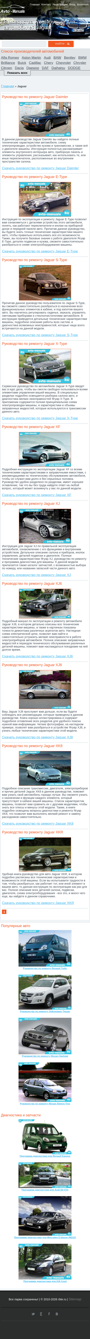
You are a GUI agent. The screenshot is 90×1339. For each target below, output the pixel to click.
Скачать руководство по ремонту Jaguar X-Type (40, 418)
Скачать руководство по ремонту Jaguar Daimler (40, 168)
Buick (22, 63)
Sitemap (75, 1299)
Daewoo (32, 68)
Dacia (19, 68)
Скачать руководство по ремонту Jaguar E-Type (40, 251)
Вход (72, 4)
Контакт (46, 4)
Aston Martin (31, 58)
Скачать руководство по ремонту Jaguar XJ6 (37, 656)
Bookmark (83, 4)
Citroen (6, 68)
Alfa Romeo (10, 58)
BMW (82, 58)
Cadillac (35, 63)
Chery (48, 63)
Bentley (69, 58)
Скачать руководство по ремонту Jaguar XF (36, 495)
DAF (45, 68)
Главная (35, 4)
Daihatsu (58, 68)
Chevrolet (63, 63)
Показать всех (17, 72)
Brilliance (8, 63)
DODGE (74, 68)
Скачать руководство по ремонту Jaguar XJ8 (37, 737)
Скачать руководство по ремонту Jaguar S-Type (40, 335)
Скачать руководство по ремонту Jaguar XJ (36, 575)
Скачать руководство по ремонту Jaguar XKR (38, 903)
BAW (57, 58)
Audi (47, 58)
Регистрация (60, 4)
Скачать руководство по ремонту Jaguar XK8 (37, 823)
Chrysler (79, 63)
